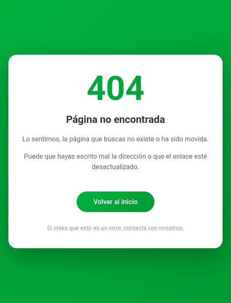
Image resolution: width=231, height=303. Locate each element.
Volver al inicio (115, 202)
